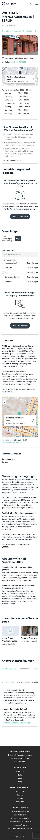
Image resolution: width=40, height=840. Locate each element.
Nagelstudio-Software (20, 818)
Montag (8, 93)
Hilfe (20, 775)
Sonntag (8, 113)
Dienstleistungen (9, 669)
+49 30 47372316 (19, 62)
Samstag (8, 110)
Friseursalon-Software (20, 811)
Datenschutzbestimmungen (20, 755)
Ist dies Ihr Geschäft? (12, 160)
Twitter (20, 795)
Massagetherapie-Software (20, 828)
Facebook (20, 791)
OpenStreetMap (26, 436)
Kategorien (24, 669)
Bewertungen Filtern (8, 250)
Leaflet (16, 436)
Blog (20, 782)
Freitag (8, 106)
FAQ (20, 778)
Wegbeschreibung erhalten (12, 442)
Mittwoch (9, 100)
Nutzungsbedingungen (20, 758)
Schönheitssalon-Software (20, 821)
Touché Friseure (29, 638)
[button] (19, 413)
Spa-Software (20, 815)
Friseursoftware (20, 825)
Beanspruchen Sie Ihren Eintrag (17, 722)
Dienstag (8, 96)
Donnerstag (10, 103)
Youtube (20, 798)
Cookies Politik (20, 762)
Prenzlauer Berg (8, 26)
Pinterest (20, 801)
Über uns (20, 771)
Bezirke (36, 669)
